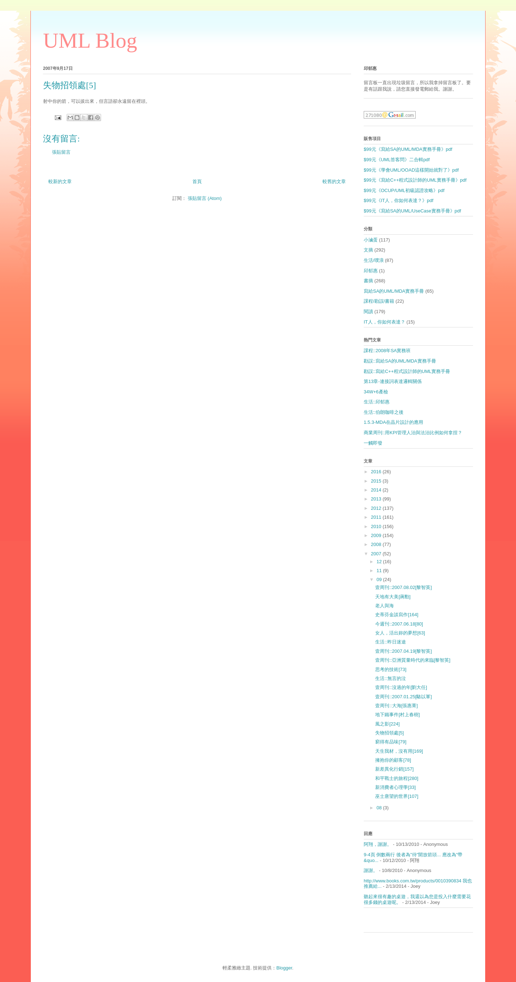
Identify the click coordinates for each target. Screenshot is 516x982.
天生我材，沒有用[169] (399, 751)
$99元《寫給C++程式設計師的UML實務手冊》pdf (415, 180)
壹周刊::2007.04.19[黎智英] (403, 651)
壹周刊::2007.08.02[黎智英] (403, 587)
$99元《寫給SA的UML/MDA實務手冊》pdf (408, 149)
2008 (377, 544)
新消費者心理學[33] (395, 787)
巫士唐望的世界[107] (396, 796)
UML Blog (90, 40)
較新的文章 (60, 181)
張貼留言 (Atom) (205, 198)
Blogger (284, 968)
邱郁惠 (371, 270)
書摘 (368, 280)
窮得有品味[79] (390, 741)
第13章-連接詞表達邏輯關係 (393, 381)
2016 (377, 471)
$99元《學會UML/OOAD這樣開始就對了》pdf (411, 170)
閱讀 (368, 311)
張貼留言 (61, 152)
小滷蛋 (371, 240)
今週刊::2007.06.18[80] (399, 624)
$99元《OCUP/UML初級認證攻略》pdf (404, 190)
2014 (377, 490)
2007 (377, 553)
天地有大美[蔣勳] (392, 596)
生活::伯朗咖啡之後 (383, 412)
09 (380, 579)
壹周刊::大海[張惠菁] (396, 705)
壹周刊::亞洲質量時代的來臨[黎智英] (412, 660)
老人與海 (384, 605)
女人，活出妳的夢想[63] (400, 633)
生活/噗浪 (374, 260)
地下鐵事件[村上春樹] (397, 714)
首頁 (197, 181)
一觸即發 (373, 443)
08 (380, 807)
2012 (377, 508)
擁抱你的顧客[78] (393, 760)
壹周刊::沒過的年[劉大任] (401, 687)
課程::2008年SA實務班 (387, 350)
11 (380, 570)
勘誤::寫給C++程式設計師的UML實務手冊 (407, 371)
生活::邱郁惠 (377, 401)
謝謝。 (371, 870)
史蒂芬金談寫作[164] (396, 614)
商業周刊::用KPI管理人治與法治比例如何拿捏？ (413, 432)
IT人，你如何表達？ (384, 322)
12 (380, 561)
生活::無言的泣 (390, 678)
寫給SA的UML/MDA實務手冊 (394, 291)
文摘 (368, 250)
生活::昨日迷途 (390, 642)
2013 (377, 499)
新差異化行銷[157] (394, 769)
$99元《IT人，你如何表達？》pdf (398, 200)
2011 (377, 517)
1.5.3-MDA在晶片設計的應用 (393, 422)
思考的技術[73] (390, 669)
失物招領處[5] (389, 733)
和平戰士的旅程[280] (396, 778)
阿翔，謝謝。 (378, 844)
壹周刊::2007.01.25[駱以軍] (403, 696)
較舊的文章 (334, 181)
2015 (377, 481)
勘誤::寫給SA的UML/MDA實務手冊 (400, 361)
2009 (377, 535)
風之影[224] (387, 724)
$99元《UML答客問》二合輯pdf (397, 159)
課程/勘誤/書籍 (379, 301)
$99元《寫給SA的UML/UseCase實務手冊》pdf (412, 211)
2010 (377, 526)
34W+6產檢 (376, 391)
